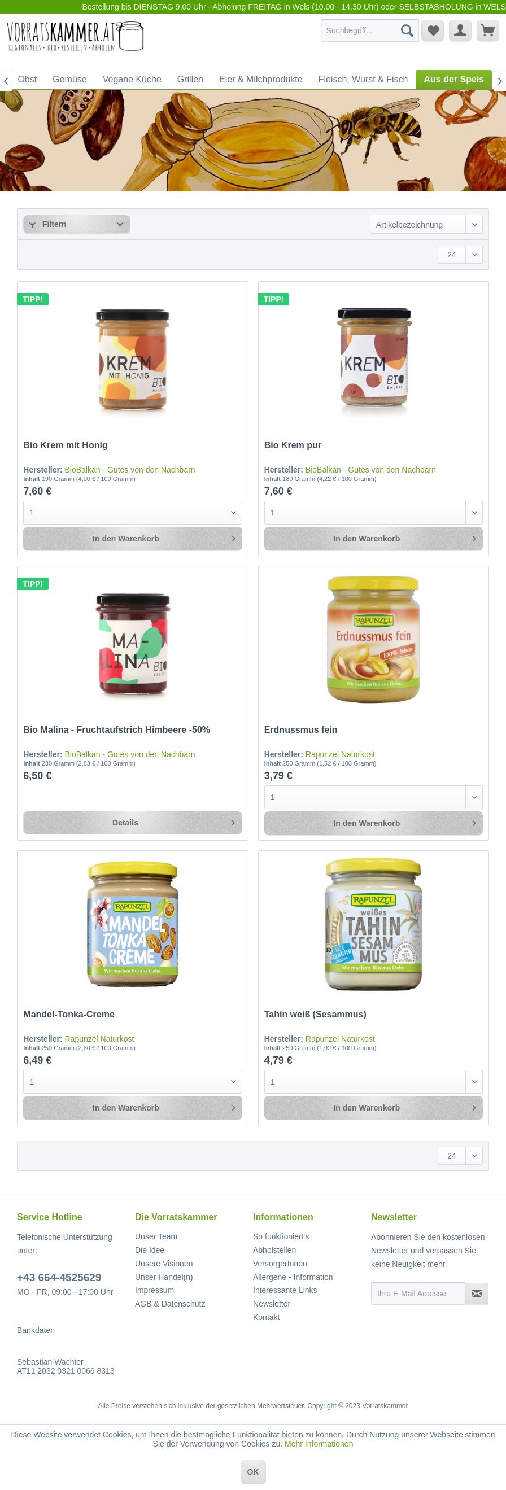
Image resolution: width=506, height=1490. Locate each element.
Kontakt (266, 1317)
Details (173, 820)
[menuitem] (370, 30)
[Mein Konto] (460, 30)
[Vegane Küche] (132, 79)
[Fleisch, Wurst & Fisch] (363, 79)
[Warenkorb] (488, 30)
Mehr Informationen (319, 1443)
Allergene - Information (293, 1277)
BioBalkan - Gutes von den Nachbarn (129, 469)
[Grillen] (190, 79)
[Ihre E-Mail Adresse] (418, 1293)
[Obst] (27, 79)
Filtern (48, 224)
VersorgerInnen (280, 1263)
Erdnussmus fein (301, 730)
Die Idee (149, 1250)
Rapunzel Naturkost (340, 754)
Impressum (154, 1290)
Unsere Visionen (164, 1263)
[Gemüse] (69, 79)
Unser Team (156, 1236)
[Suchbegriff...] (370, 30)
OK (253, 1471)
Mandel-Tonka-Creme (69, 1014)
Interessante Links (285, 1290)
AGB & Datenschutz (170, 1303)
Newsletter (271, 1303)
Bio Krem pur (292, 445)
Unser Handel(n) (164, 1277)
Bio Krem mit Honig (65, 445)
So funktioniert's (281, 1236)
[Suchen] (407, 30)
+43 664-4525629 (59, 1277)
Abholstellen (274, 1250)
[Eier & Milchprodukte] (261, 79)
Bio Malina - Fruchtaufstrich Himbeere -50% (116, 730)
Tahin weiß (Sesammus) (315, 1014)
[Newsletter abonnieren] (476, 1293)
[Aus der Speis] (454, 79)
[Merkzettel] (432, 30)
